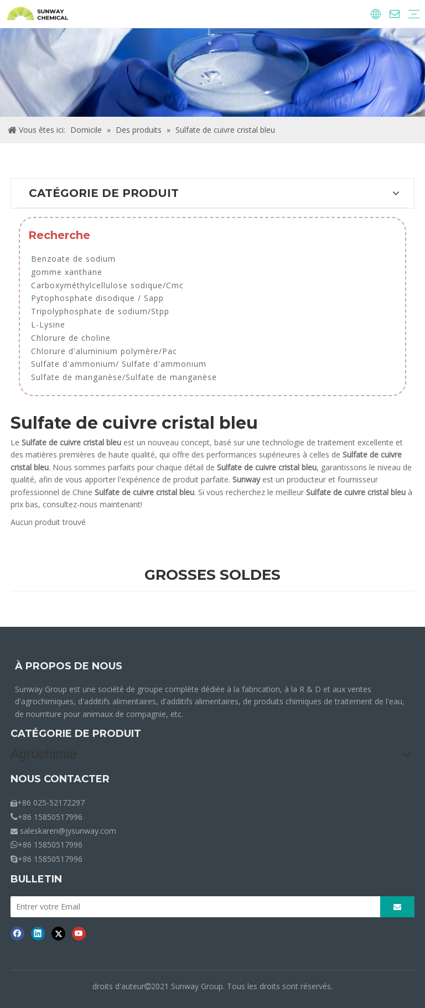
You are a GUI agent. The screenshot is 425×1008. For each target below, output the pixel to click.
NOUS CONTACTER (60, 779)
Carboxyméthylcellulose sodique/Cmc (107, 285)
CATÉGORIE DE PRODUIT (76, 734)
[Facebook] (17, 933)
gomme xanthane (66, 272)
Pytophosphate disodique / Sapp (97, 298)
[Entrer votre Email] (192, 906)
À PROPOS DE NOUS (68, 666)
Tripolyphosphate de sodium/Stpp (100, 311)
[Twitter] (58, 933)
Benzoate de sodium (73, 258)
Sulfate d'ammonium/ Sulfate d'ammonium (118, 363)
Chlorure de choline (71, 337)
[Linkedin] (38, 933)
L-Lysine (48, 324)
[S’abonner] (397, 906)
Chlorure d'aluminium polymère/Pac (104, 351)
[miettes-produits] (212, 72)
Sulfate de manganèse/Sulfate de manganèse (124, 377)
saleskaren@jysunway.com (68, 830)
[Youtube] (79, 933)
